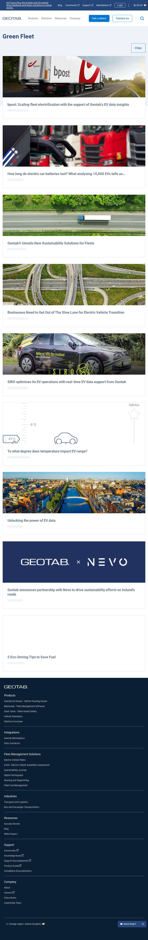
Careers (9, 892)
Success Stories (12, 823)
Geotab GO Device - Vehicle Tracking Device (25, 701)
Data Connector (12, 743)
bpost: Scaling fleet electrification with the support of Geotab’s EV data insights (68, 105)
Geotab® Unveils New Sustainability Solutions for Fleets (50, 243)
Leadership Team (12, 903)
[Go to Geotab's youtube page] (137, 933)
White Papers (10, 834)
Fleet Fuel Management (16, 785)
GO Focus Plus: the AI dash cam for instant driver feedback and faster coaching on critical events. (29, 5)
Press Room (10, 897)
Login (120, 5)
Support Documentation (17, 860)
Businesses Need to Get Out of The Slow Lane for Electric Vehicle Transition (65, 312)
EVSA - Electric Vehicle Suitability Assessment (26, 765)
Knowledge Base (14, 855)
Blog (60, 5)
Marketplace (103, 5)
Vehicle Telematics (13, 716)
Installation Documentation (18, 871)
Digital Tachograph (13, 775)
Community (72, 5)
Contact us (122, 18)
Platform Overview (13, 721)
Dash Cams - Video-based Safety (20, 711)
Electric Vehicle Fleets (15, 760)
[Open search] (142, 18)
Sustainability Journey (15, 770)
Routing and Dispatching (16, 780)
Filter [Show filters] (138, 48)
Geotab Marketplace (14, 738)
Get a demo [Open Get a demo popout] (99, 18)
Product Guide (12, 865)
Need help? (132, 924)
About (7, 887)
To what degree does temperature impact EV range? (47, 451)
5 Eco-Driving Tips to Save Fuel (31, 657)
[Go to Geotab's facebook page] (109, 933)
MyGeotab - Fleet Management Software (24, 706)
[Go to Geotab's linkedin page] (128, 933)
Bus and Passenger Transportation (21, 807)
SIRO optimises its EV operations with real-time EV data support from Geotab (66, 382)
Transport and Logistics (16, 802)
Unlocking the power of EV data (31, 520)
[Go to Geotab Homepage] (12, 18)
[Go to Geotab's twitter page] (118, 933)
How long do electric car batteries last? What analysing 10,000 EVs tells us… (66, 174)
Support (88, 5)
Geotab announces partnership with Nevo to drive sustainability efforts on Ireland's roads (71, 592)
